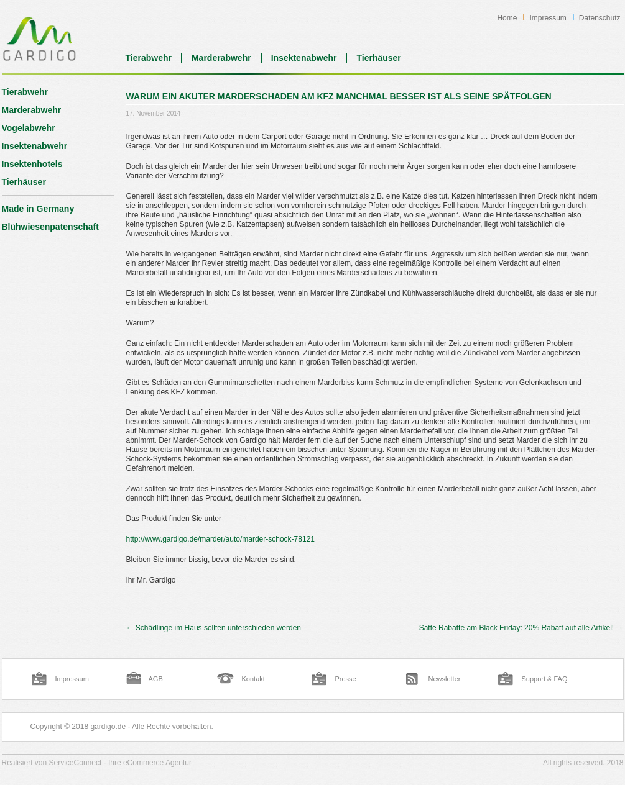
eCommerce (143, 762)
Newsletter (444, 679)
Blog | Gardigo (39, 38)
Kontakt (253, 679)
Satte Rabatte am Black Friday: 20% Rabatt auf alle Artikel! (521, 628)
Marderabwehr (221, 58)
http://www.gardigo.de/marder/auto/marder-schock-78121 (220, 539)
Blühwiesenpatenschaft (50, 227)
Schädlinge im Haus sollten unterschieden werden (214, 628)
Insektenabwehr (304, 58)
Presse (345, 679)
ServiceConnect (75, 762)
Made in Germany (38, 209)
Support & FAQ (545, 679)
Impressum (547, 18)
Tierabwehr (149, 58)
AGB (156, 679)
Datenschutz (600, 18)
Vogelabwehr (28, 128)
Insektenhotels (32, 164)
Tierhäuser (378, 58)
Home (507, 18)
